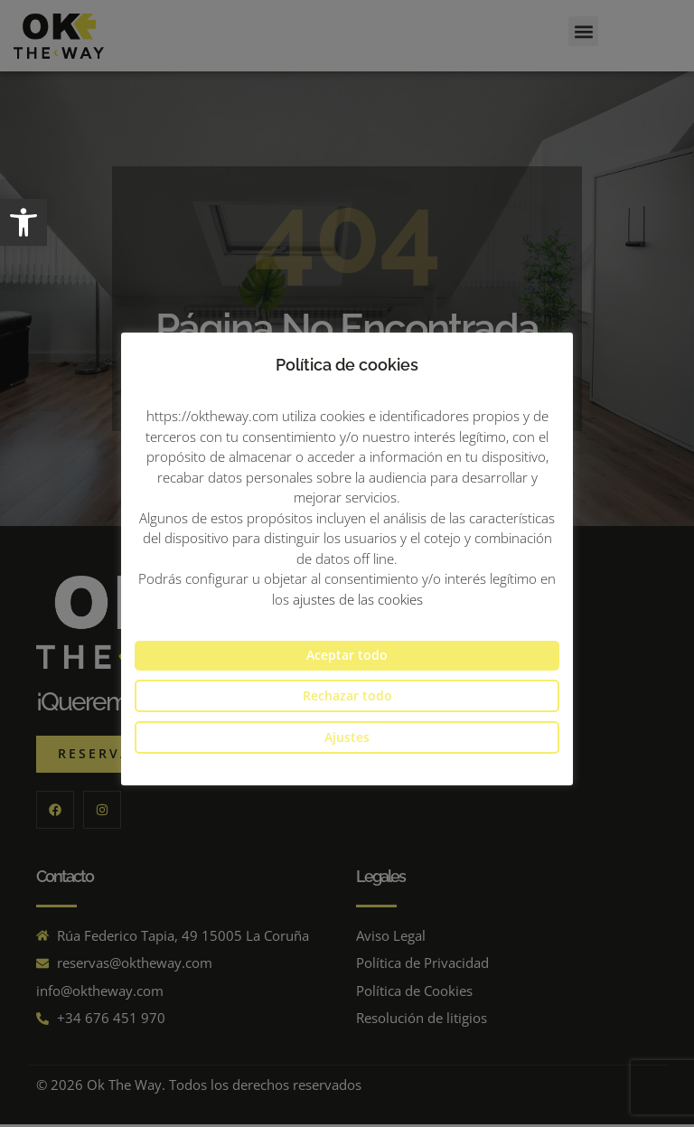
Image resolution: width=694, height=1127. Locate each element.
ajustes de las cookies (358, 599)
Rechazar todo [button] (347, 695)
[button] (23, 222)
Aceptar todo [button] (347, 654)
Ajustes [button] (347, 737)
